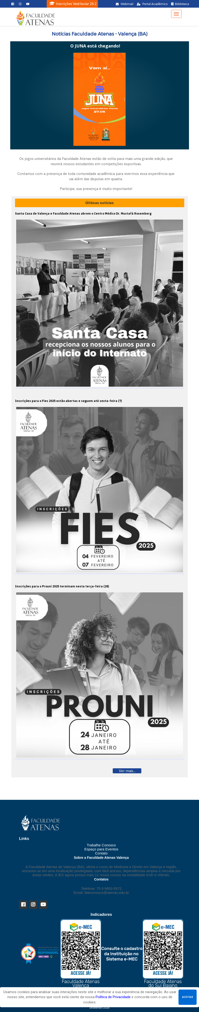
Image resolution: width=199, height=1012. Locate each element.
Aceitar (187, 997)
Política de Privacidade (113, 997)
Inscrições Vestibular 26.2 (73, 3)
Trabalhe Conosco (101, 845)
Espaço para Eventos (101, 849)
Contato (101, 853)
